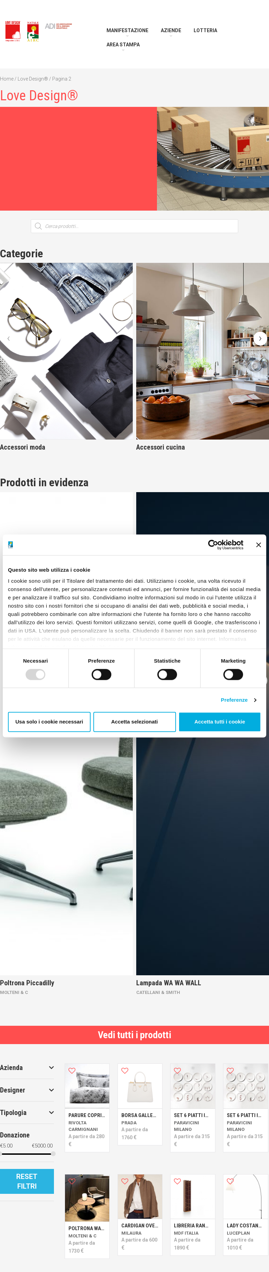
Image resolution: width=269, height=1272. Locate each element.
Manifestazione (127, 30)
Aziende (171, 30)
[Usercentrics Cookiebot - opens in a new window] (213, 545)
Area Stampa (123, 44)
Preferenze (234, 700)
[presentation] (9, 338)
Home (6, 79)
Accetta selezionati (134, 722)
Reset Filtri (26, 1181)
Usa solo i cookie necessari (49, 722)
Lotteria (205, 30)
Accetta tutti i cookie (219, 722)
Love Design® (33, 79)
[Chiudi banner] (258, 544)
